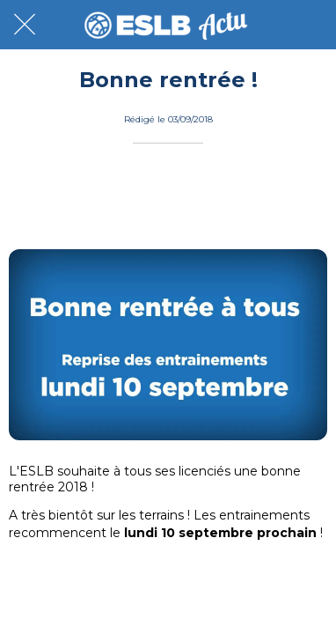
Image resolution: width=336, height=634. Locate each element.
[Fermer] (24, 24)
